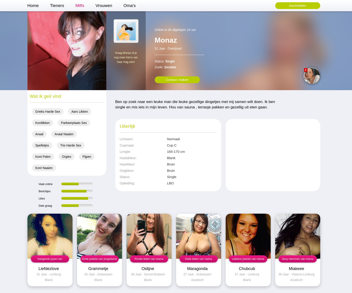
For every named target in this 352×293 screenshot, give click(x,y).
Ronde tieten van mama (149, 259)
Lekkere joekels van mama (248, 259)
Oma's (129, 5)
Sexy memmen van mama (297, 259)
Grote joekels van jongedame (99, 259)
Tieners (57, 5)
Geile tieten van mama (198, 259)
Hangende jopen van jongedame (49, 260)
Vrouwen (103, 5)
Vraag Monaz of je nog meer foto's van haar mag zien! (126, 57)
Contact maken (177, 80)
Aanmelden (297, 5)
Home (33, 5)
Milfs (79, 5)
